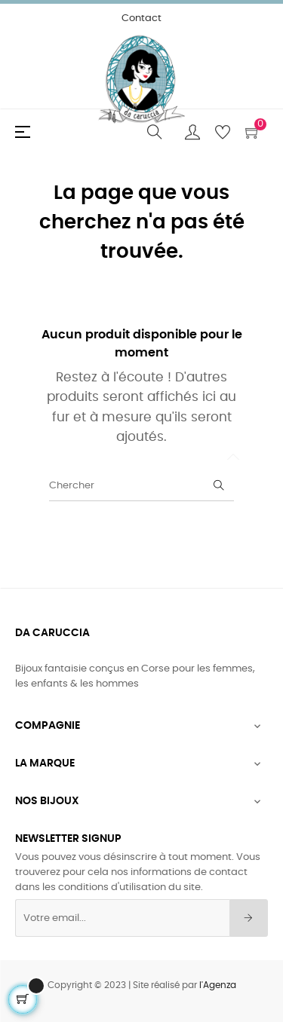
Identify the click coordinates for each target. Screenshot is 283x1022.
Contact (141, 18)
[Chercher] (141, 486)
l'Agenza (217, 985)
